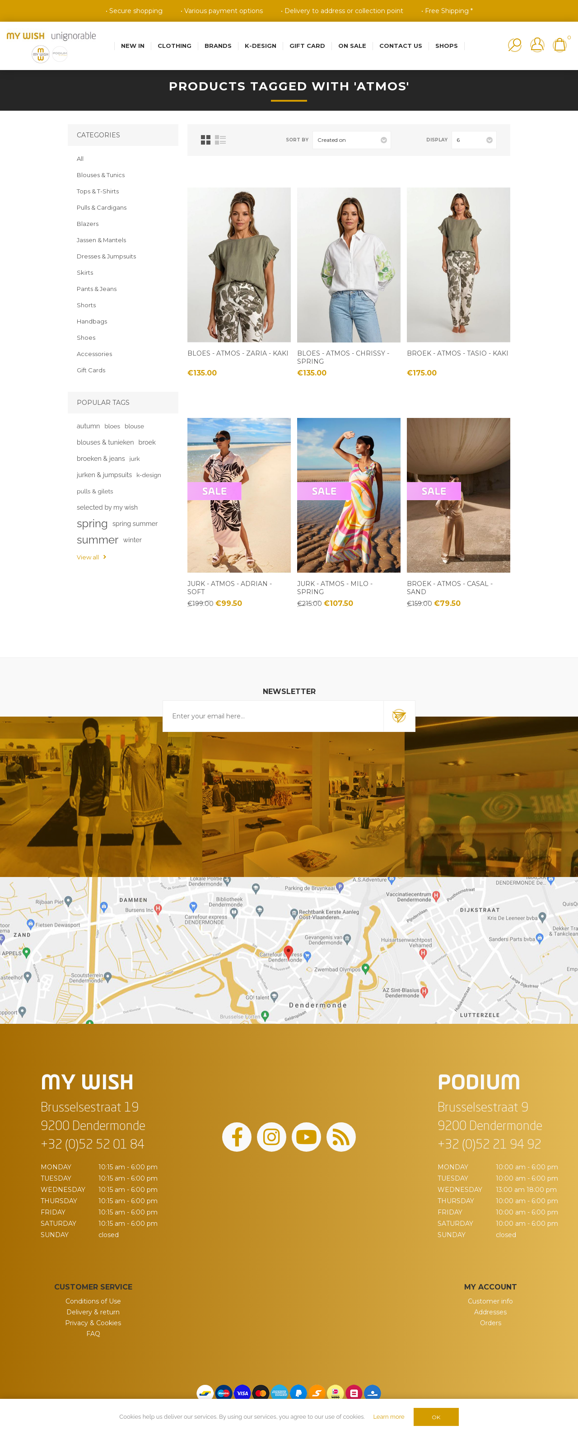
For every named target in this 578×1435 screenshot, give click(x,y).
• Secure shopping (134, 11)
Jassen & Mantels (101, 240)
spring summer (135, 523)
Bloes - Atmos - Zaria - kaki (238, 353)
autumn (88, 426)
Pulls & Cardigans (101, 207)
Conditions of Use (93, 1301)
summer (97, 539)
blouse (134, 426)
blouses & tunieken (105, 442)
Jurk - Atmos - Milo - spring (335, 588)
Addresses (490, 1312)
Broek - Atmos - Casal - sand (450, 588)
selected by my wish (107, 507)
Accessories (94, 353)
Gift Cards (91, 370)
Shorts (86, 305)
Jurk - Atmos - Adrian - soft (229, 588)
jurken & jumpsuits (104, 474)
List (220, 140)
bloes (112, 426)
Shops (446, 45)
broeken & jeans (101, 458)
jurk (135, 458)
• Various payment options (222, 11)
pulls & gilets (95, 491)
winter (132, 540)
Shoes (86, 337)
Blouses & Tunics (101, 174)
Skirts (85, 272)
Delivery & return (93, 1312)
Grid (205, 140)
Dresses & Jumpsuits (106, 256)
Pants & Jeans (97, 288)
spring (92, 523)
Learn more (388, 1416)
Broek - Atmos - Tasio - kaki (457, 353)
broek (147, 442)
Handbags (92, 321)
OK (436, 1417)
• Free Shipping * (447, 11)
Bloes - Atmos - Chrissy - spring (343, 357)
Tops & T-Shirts (98, 191)
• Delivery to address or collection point (342, 11)
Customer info (490, 1301)
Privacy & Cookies (93, 1323)
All (80, 158)
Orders (490, 1323)
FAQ (93, 1334)
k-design (148, 474)
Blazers (87, 223)
